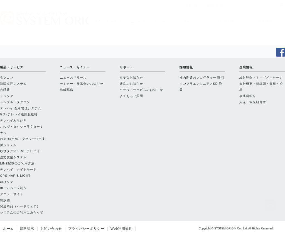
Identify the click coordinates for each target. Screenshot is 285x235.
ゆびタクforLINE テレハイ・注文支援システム (21, 154)
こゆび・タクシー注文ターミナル (21, 129)
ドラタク (6, 96)
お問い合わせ (51, 229)
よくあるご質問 (131, 96)
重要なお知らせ (131, 77)
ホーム (8, 229)
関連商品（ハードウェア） (20, 206)
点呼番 (5, 89)
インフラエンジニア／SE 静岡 (201, 86)
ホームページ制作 (13, 188)
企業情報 (265, 21)
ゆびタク (6, 181)
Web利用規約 (121, 229)
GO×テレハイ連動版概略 (19, 114)
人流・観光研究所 (252, 102)
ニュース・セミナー (147, 21)
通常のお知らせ (131, 83)
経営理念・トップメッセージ (261, 77)
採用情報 (226, 21)
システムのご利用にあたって (21, 212)
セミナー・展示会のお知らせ (81, 83)
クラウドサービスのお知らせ (141, 89)
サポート (187, 21)
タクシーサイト (11, 194)
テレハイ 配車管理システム (20, 108)
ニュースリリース (73, 77)
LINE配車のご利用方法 (17, 163)
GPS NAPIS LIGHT (15, 175)
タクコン (6, 77)
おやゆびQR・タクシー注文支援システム (22, 142)
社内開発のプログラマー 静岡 (202, 77)
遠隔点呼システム (13, 83)
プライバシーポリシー (86, 229)
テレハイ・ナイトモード (18, 169)
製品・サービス (108, 21)
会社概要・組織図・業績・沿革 (261, 86)
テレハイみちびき (13, 120)
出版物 (5, 200)
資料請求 (27, 229)
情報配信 (66, 89)
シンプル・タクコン (15, 102)
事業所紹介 (247, 96)
